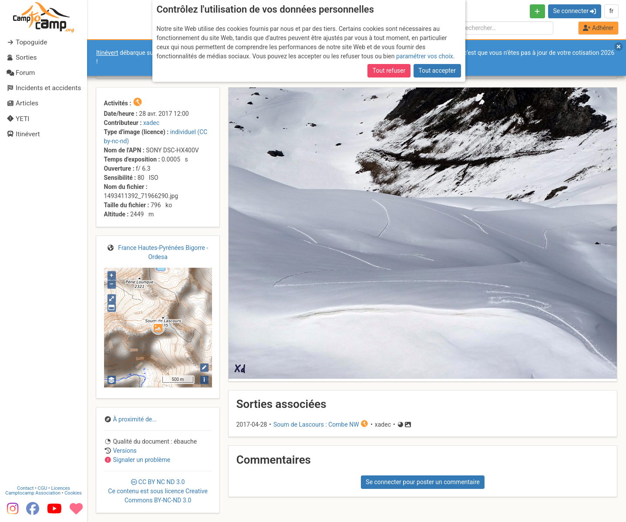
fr (611, 10)
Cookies (72, 493)
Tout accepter (437, 70)
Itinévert (107, 52)
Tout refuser (389, 70)
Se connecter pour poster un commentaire (423, 481)
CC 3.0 (158, 491)
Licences (60, 488)
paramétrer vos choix (424, 56)
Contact (25, 488)
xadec (151, 122)
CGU (42, 488)
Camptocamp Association (33, 493)
